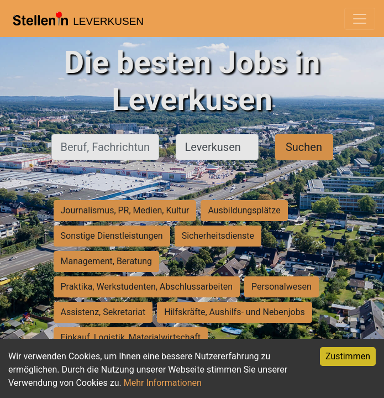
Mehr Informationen (163, 383)
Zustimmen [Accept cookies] (347, 356)
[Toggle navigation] (359, 19)
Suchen (304, 147)
